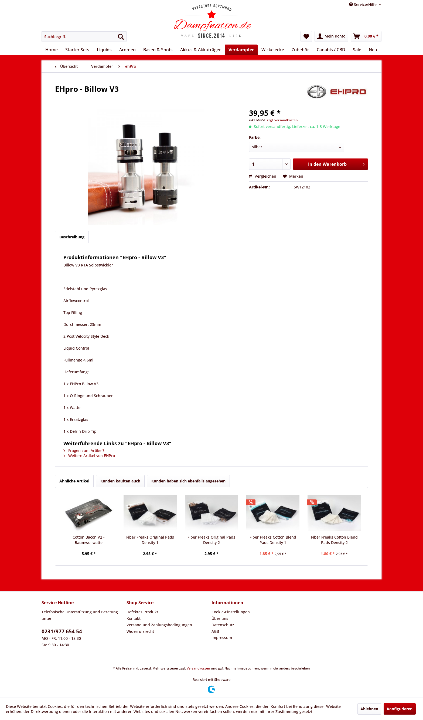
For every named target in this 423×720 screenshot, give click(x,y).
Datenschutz (223, 624)
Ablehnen (369, 708)
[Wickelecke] (273, 50)
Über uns (220, 618)
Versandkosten (198, 668)
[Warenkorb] (366, 36)
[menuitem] (84, 36)
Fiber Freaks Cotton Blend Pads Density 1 (273, 540)
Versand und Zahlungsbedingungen (159, 624)
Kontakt (134, 618)
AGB (215, 631)
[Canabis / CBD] (331, 50)
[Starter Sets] (77, 50)
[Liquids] (104, 50)
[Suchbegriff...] (84, 36)
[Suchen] (121, 36)
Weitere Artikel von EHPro (89, 455)
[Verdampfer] (241, 50)
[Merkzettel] (306, 36)
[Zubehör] (300, 50)
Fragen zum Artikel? (83, 450)
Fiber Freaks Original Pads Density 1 (150, 540)
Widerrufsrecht (140, 631)
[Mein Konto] (331, 36)
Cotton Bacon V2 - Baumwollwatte (89, 540)
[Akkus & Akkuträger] (200, 50)
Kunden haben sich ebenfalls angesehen (188, 481)
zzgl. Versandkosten (282, 120)
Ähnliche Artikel (74, 481)
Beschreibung (71, 236)
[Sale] (357, 50)
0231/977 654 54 (62, 631)
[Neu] (373, 50)
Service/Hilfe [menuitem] (363, 4)
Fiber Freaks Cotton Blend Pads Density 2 (334, 540)
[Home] (52, 50)
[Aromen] (127, 50)
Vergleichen (262, 176)
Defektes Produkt (142, 611)
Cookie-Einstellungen (231, 611)
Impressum (222, 637)
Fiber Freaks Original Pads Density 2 (211, 540)
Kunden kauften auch (120, 481)
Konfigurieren (399, 708)
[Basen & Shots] (157, 50)
